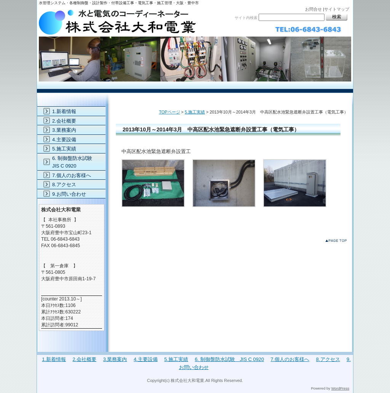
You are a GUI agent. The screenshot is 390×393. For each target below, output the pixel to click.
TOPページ (169, 112)
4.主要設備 (64, 139)
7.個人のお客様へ (71, 175)
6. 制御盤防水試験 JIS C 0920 (74, 162)
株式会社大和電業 (195, 44)
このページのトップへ (337, 242)
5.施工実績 (195, 112)
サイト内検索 (246, 18)
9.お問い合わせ (69, 194)
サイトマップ (336, 9)
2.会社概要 (64, 121)
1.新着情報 (64, 111)
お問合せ (313, 9)
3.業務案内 (64, 130)
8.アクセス (64, 184)
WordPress (340, 388)
